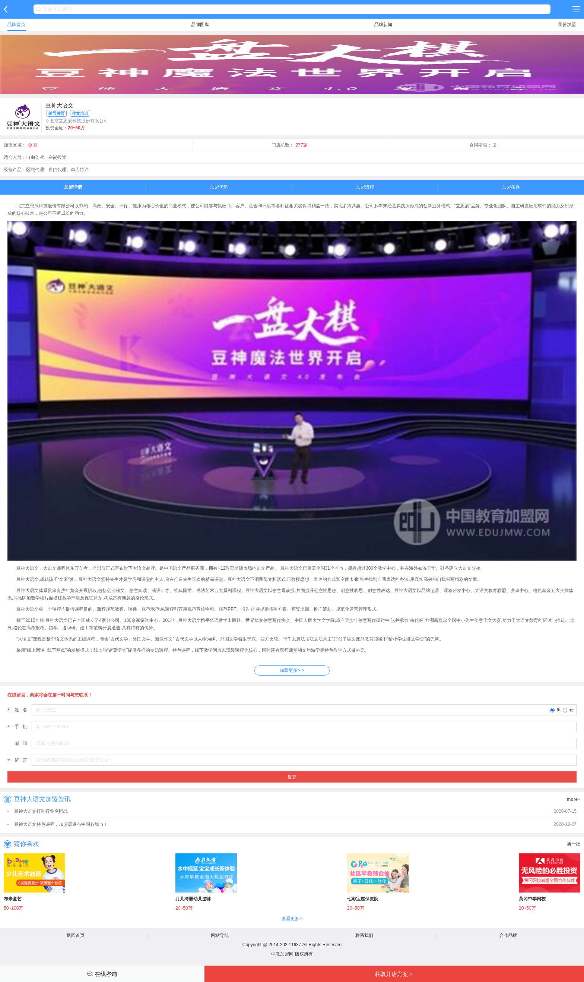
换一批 (573, 844)
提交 (292, 777)
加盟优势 (219, 187)
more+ (573, 799)
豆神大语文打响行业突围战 (41, 811)
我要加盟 (567, 24)
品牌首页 (16, 24)
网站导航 (220, 935)
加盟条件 (511, 187)
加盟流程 (365, 187)
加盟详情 (73, 187)
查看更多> (292, 918)
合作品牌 (508, 935)
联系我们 (364, 935)
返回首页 (76, 935)
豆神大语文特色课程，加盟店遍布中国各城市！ (61, 824)
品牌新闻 (383, 24)
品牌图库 (200, 24)
